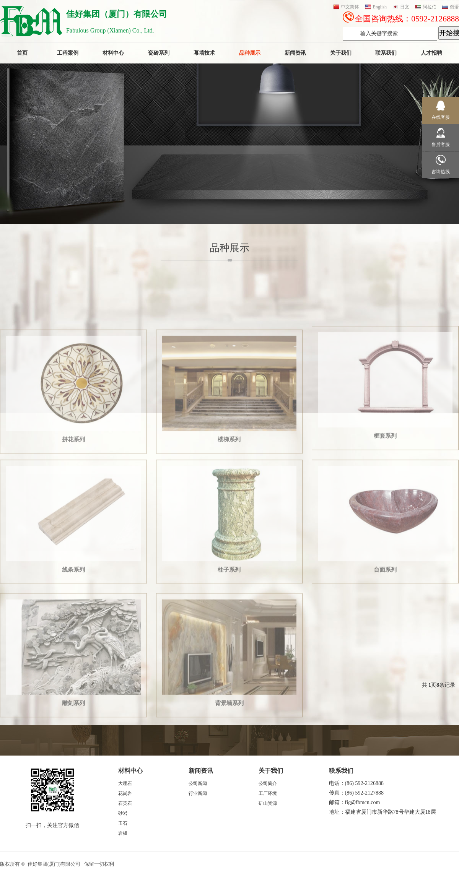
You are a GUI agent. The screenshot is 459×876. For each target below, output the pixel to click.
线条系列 (73, 635)
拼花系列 (73, 504)
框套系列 (385, 502)
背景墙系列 (229, 769)
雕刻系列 (73, 769)
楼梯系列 (229, 504)
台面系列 (385, 635)
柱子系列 (229, 635)
